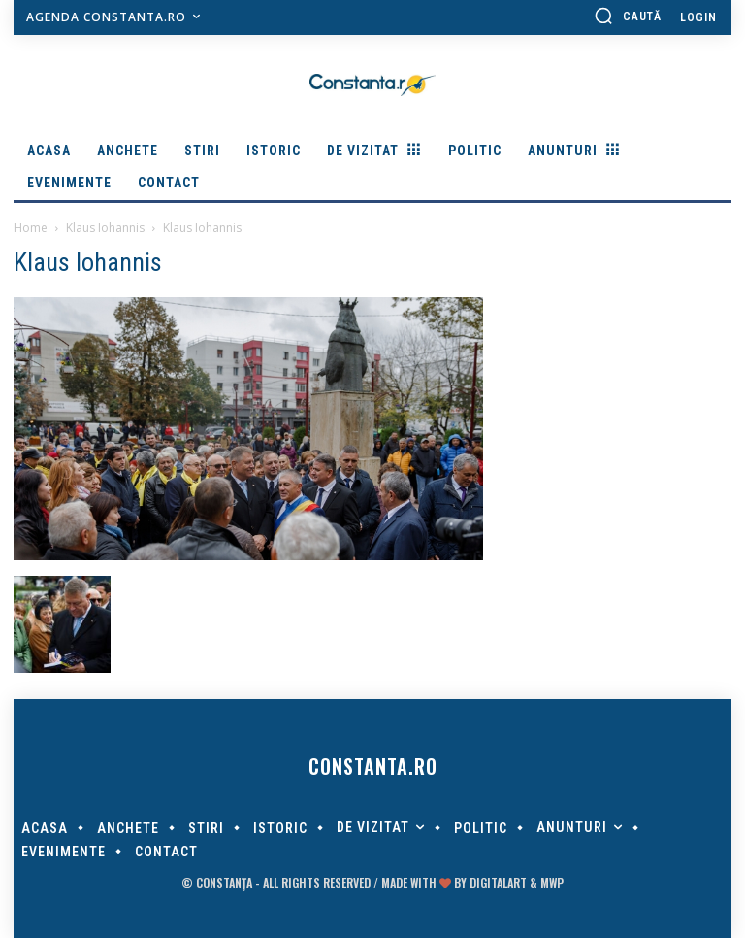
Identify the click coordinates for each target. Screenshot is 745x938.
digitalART (498, 882)
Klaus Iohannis (105, 227)
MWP (552, 882)
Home (31, 227)
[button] (628, 15)
